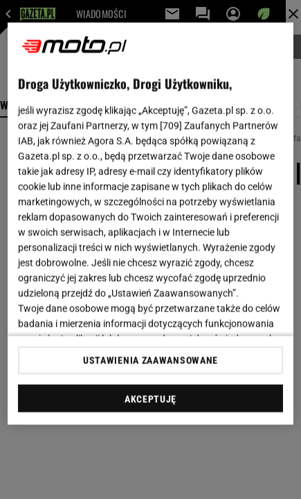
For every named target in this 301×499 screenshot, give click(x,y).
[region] (150, 224)
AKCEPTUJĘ (150, 398)
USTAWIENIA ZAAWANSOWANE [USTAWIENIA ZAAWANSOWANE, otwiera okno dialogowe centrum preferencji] (150, 359)
